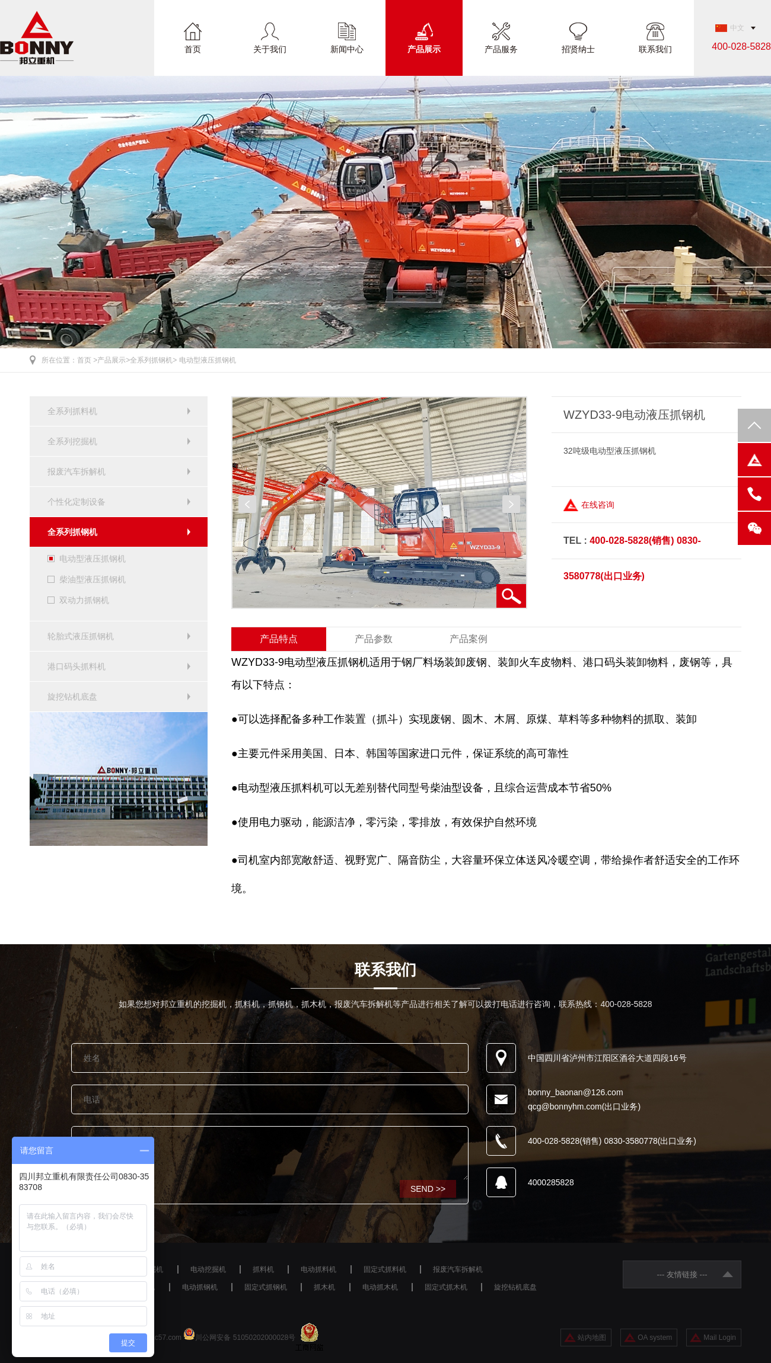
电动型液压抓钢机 (207, 360)
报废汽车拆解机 (76, 471)
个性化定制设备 (76, 501)
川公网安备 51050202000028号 (245, 1337)
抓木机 (324, 1287)
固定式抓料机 (385, 1269)
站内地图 (592, 1337)
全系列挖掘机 (72, 441)
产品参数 (374, 639)
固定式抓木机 (446, 1287)
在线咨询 (597, 504)
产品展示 (424, 48)
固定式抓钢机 (265, 1287)
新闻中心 (347, 48)
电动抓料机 (318, 1269)
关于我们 (269, 48)
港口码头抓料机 (76, 666)
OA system (655, 1337)
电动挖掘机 (208, 1269)
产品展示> (113, 360)
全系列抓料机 (72, 411)
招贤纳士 (578, 48)
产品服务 (501, 48)
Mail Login (719, 1337)
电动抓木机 (380, 1287)
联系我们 (655, 48)
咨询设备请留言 (270, 1153)
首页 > (87, 360)
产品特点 (279, 639)
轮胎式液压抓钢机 (80, 636)
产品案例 (469, 639)
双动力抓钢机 (84, 600)
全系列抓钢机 (72, 532)
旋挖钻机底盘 (72, 696)
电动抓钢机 (200, 1287)
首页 (192, 48)
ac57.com (166, 1337)
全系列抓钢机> (153, 360)
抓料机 (263, 1269)
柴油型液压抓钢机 (92, 579)
